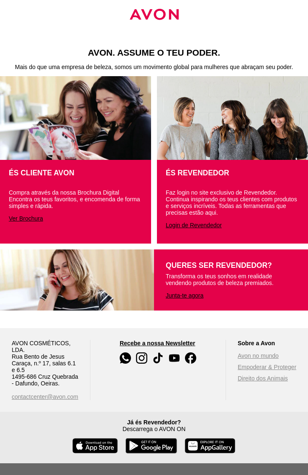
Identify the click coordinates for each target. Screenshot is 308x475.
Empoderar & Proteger (267, 367)
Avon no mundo (258, 355)
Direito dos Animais (263, 378)
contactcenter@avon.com (45, 396)
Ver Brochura (26, 218)
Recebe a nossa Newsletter (157, 343)
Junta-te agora (184, 295)
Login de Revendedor (194, 225)
